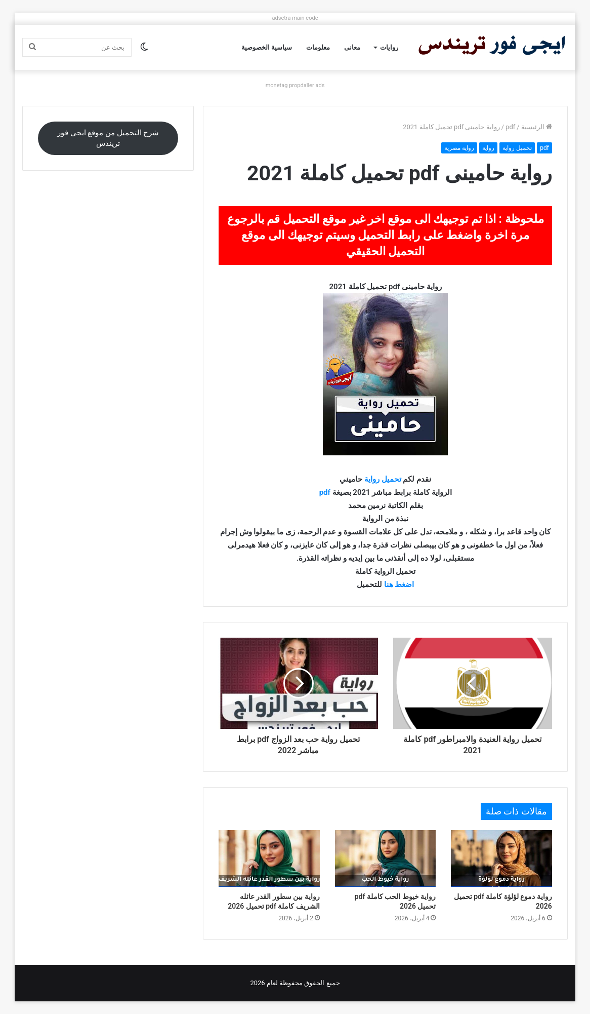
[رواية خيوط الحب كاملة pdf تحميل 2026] (385, 858)
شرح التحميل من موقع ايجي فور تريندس (108, 138)
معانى (352, 47)
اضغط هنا (399, 584)
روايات (389, 47)
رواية (488, 147)
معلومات (318, 47)
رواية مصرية (459, 147)
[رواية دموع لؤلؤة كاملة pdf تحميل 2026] (501, 858)
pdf (510, 127)
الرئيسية (536, 127)
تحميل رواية (517, 147)
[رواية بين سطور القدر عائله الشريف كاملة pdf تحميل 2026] (269, 858)
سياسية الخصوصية (266, 47)
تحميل (391, 479)
